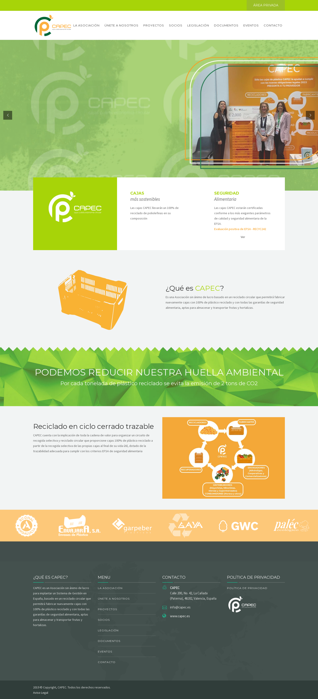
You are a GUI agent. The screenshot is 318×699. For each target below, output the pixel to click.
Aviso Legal (40, 693)
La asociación (86, 25)
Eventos (251, 25)
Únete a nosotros (121, 25)
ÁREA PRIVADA (265, 5)
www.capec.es (180, 616)
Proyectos (153, 25)
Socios (175, 25)
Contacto (273, 25)
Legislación (198, 25)
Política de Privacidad (247, 588)
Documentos (226, 25)
